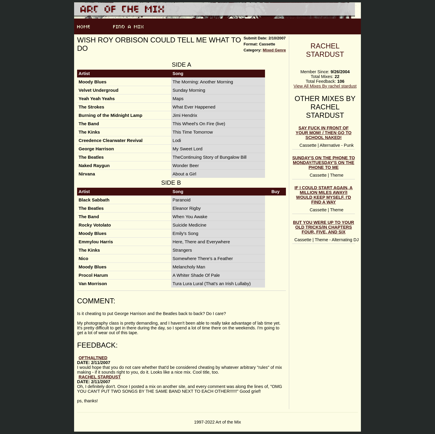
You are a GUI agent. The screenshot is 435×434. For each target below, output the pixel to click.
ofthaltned (93, 357)
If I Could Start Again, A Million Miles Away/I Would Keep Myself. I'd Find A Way (324, 194)
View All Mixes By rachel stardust (325, 86)
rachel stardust (325, 50)
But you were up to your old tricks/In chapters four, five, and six (323, 227)
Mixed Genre (274, 50)
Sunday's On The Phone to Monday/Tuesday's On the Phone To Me (323, 162)
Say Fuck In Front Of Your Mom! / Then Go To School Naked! (324, 133)
